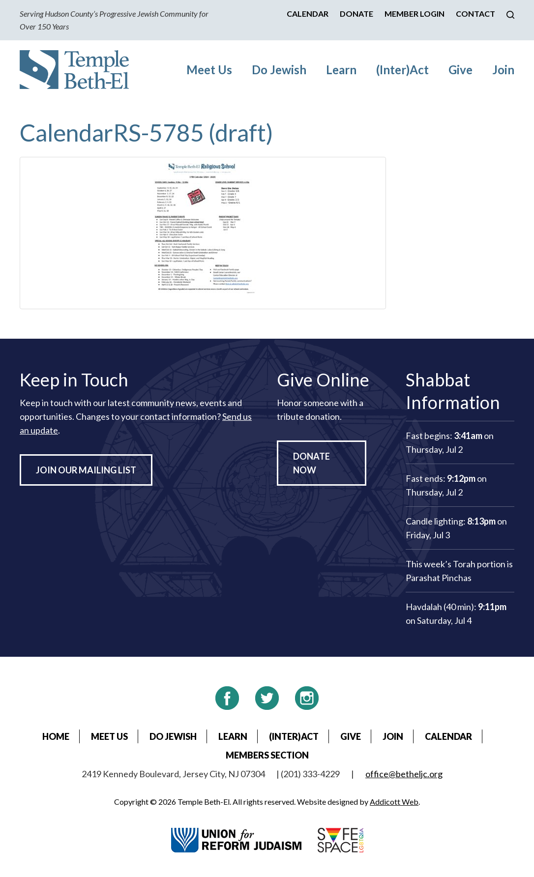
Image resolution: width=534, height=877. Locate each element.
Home (55, 736)
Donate (356, 13)
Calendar (307, 13)
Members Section (267, 755)
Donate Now (311, 463)
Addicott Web (394, 801)
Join (503, 69)
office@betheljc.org (404, 773)
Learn (341, 69)
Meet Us (209, 69)
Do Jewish (279, 69)
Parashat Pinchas (439, 577)
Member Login (415, 13)
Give (460, 69)
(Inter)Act (402, 69)
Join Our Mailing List (86, 470)
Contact (475, 13)
